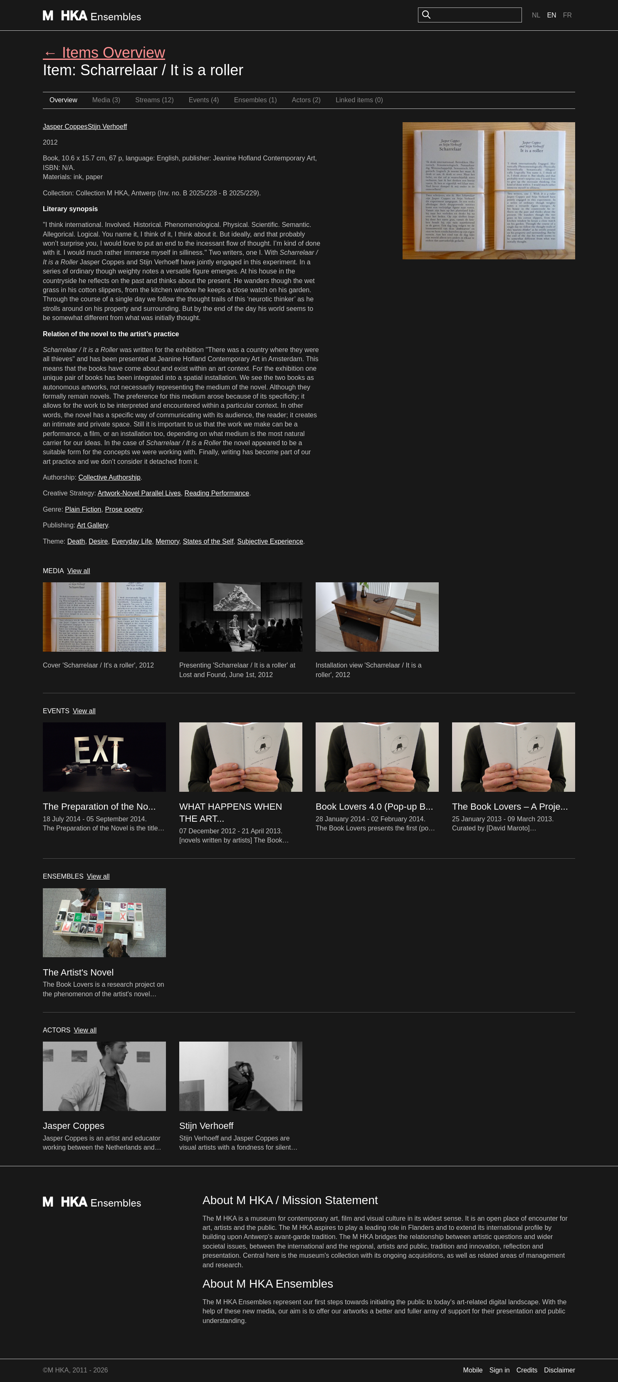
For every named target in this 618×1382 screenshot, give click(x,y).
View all (78, 570)
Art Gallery (92, 525)
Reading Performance (217, 493)
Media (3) (106, 99)
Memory (167, 541)
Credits (527, 1370)
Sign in (499, 1370)
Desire (98, 541)
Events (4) (204, 99)
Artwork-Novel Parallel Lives (139, 493)
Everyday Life (131, 541)
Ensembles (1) (255, 99)
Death (76, 541)
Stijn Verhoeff (107, 126)
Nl (536, 15)
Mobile (473, 1370)
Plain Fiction (83, 509)
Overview (63, 99)
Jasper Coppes (65, 126)
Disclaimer (559, 1370)
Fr (567, 15)
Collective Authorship (109, 477)
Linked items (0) (359, 99)
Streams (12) (154, 99)
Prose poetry (123, 509)
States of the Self (208, 541)
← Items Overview (104, 52)
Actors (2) (306, 99)
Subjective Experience (270, 541)
